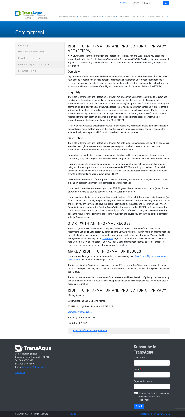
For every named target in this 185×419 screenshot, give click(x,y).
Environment (97, 16)
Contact (135, 2)
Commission (125, 16)
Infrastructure (139, 16)
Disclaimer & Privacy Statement (155, 414)
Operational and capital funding (32, 52)
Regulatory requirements (29, 58)
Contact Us (108, 238)
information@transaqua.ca (34, 367)
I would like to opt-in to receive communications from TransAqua (154, 396)
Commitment (111, 16)
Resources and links (27, 71)
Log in (73, 414)
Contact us (20, 372)
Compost (85, 16)
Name (136, 369)
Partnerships (24, 45)
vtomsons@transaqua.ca (80, 312)
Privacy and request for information (33, 64)
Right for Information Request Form (90, 330)
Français (123, 2)
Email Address (141, 357)
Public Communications (158, 16)
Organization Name (143, 381)
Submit (139, 406)
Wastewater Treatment (68, 16)
